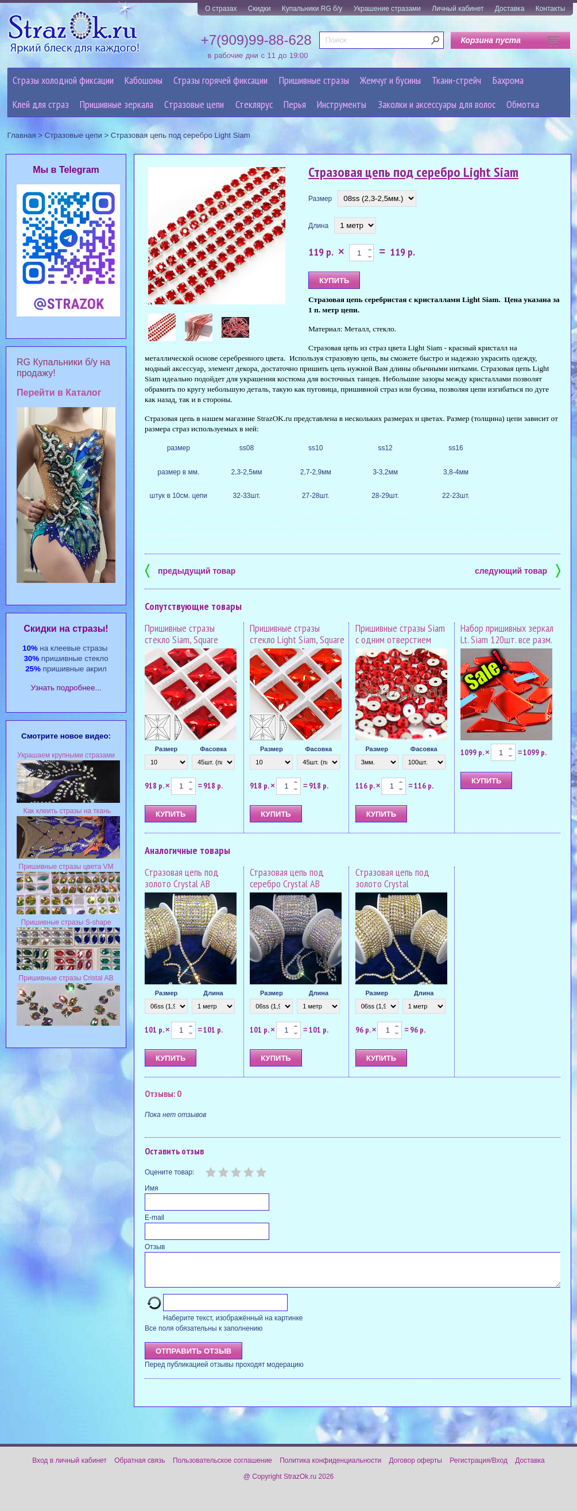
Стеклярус (254, 104)
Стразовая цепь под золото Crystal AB (182, 877)
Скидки (259, 9)
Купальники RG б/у (312, 9)
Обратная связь (139, 1467)
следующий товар (517, 570)
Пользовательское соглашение (222, 1467)
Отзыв (155, 1247)
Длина (318, 226)
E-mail (154, 1218)
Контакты (551, 9)
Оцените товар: (169, 1172)
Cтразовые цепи (194, 104)
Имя (151, 1188)
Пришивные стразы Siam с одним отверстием (400, 633)
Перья (295, 104)
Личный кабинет (457, 9)
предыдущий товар (190, 570)
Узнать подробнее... (66, 687)
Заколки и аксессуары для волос (436, 104)
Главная (21, 135)
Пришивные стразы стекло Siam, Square (181, 633)
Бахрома (508, 80)
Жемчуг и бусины (390, 80)
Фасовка (213, 748)
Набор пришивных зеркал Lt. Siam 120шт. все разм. (506, 633)
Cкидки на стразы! (66, 628)
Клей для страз (41, 104)
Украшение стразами (387, 9)
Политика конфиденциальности (330, 1467)
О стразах (221, 9)
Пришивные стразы (314, 80)
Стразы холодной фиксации (63, 80)
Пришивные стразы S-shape (66, 922)
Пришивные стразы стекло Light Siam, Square (297, 633)
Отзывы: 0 (163, 1093)
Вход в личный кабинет (69, 1467)
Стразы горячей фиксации (220, 80)
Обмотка (522, 104)
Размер (320, 199)
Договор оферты (415, 1467)
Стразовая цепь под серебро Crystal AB (287, 877)
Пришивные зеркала (116, 104)
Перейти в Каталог (59, 392)
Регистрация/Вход (479, 1467)
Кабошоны (143, 80)
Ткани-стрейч (456, 80)
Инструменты (341, 104)
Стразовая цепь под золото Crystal (392, 877)
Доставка (510, 9)
